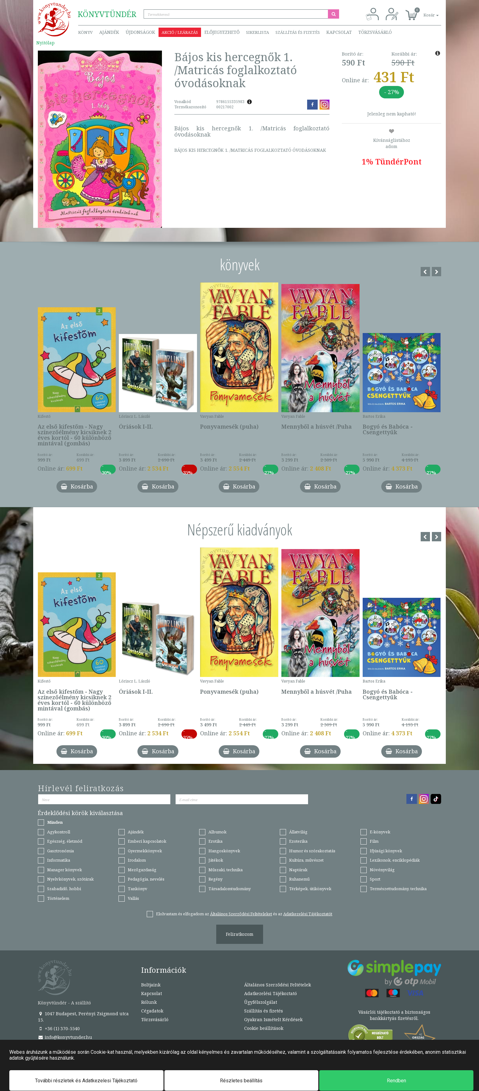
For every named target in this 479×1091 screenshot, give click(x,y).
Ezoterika (298, 841)
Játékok (215, 860)
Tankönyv (137, 888)
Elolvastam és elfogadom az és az (244, 914)
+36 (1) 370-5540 (59, 1028)
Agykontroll (58, 832)
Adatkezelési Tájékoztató (270, 993)
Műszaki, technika (225, 869)
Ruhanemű (299, 879)
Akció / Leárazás (180, 32)
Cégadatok (152, 1011)
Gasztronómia (60, 851)
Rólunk (149, 1002)
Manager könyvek (64, 869)
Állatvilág (298, 832)
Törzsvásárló (375, 32)
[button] (424, 12)
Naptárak (298, 869)
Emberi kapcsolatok (147, 841)
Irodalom (137, 860)
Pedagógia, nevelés (146, 879)
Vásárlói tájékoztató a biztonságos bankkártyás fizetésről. (394, 1015)
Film (374, 841)
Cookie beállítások (263, 1028)
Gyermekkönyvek (145, 851)
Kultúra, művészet (306, 860)
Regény (215, 879)
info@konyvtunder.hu (65, 1037)
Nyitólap (45, 43)
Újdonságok (140, 32)
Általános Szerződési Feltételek (277, 985)
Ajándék (109, 32)
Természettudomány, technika (398, 888)
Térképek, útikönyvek (310, 888)
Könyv (85, 32)
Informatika (58, 860)
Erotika (215, 841)
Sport (375, 879)
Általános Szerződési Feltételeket (241, 914)
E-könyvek (380, 832)
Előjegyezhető (222, 32)
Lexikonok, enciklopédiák (395, 860)
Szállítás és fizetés (297, 32)
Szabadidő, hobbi (64, 888)
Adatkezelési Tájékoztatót (307, 914)
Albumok (217, 832)
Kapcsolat (339, 32)
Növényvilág (382, 869)
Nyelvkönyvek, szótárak (70, 879)
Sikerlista (257, 32)
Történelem (58, 898)
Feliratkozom (239, 934)
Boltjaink (150, 985)
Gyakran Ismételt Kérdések (273, 1019)
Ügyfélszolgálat (260, 1002)
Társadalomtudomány (229, 888)
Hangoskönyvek (224, 851)
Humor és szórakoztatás (312, 851)
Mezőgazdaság (142, 869)
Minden (55, 822)
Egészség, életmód (64, 841)
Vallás (133, 898)
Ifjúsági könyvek (386, 851)
